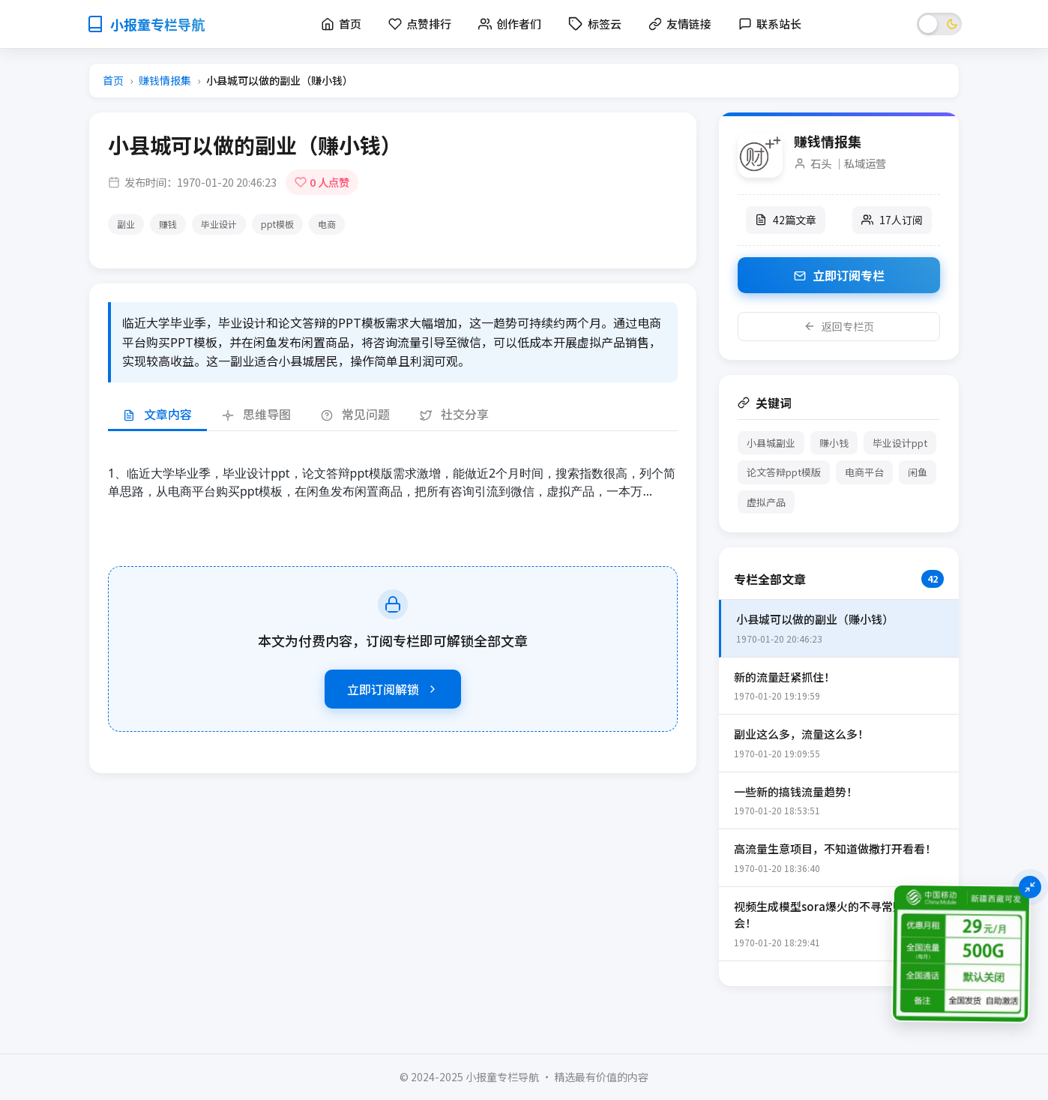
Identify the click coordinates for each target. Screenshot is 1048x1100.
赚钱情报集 (165, 80)
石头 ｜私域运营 (848, 163)
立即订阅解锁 (393, 689)
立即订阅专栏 (839, 275)
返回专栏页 (839, 326)
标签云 (594, 23)
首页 (113, 80)
